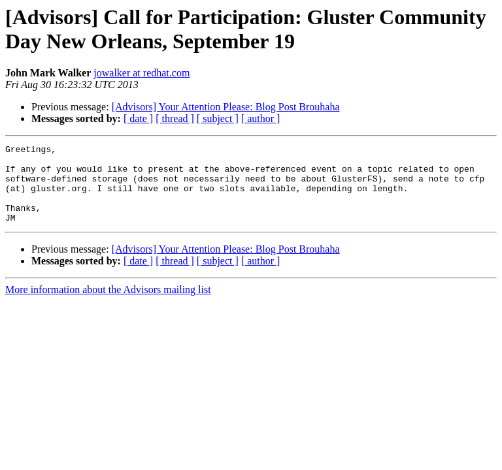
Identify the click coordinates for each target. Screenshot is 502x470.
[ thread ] (175, 118)
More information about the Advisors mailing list (108, 305)
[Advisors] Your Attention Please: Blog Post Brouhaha (226, 106)
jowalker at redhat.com (141, 72)
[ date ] (138, 118)
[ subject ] (218, 118)
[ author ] (260, 118)
